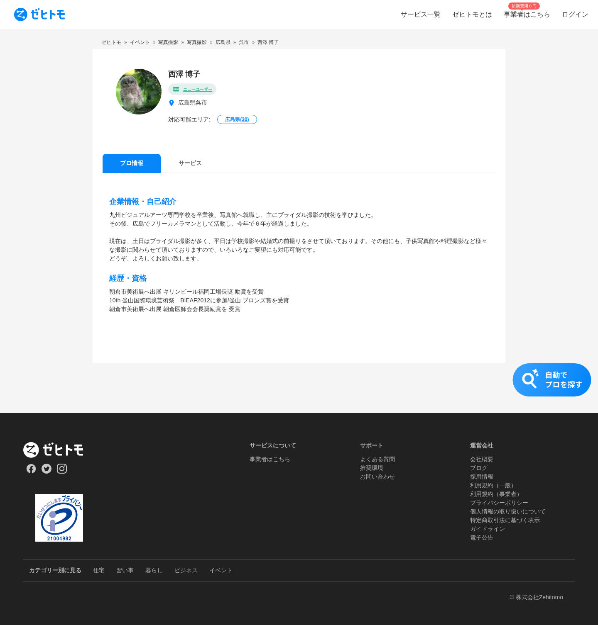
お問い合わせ (377, 476)
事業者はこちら (270, 459)
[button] (299, 388)
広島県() (237, 119)
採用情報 (481, 476)
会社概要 (481, 459)
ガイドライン (487, 528)
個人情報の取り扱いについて (508, 511)
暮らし (154, 570)
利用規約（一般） (493, 485)
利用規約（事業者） (496, 494)
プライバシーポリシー (499, 502)
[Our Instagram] (62, 471)
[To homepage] (39, 14)
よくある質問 (377, 459)
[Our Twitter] (46, 471)
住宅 (99, 570)
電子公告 (481, 537)
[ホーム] (59, 450)
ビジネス (186, 570)
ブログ (479, 467)
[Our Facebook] (31, 471)
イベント (221, 570)
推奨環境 (371, 467)
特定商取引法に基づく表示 (505, 520)
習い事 (125, 570)
